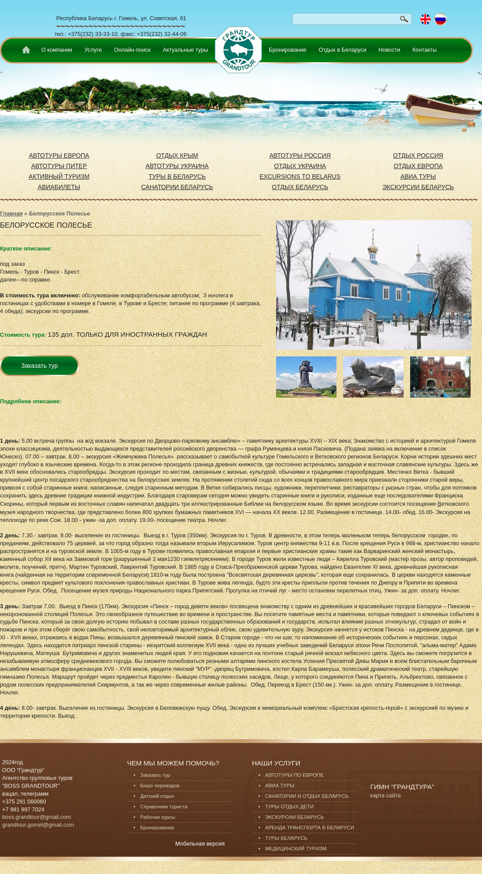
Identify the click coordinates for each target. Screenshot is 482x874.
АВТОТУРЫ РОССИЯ (300, 155)
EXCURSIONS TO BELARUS (299, 176)
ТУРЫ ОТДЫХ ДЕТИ (289, 806)
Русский (440, 19)
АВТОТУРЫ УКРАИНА (177, 165)
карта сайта (385, 795)
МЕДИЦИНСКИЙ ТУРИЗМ (295, 848)
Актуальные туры (185, 49)
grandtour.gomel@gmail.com (38, 824)
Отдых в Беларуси (342, 49)
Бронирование (287, 49)
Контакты (424, 49)
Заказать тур (39, 365)
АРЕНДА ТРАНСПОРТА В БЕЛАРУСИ (309, 827)
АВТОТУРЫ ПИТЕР (59, 165)
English (425, 19)
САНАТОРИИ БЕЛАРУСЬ (177, 186)
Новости (389, 49)
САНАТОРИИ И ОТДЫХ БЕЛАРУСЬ (307, 796)
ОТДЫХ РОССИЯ (418, 155)
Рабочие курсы (157, 817)
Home (24, 51)
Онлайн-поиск (132, 49)
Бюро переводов (159, 785)
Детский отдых (157, 796)
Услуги (93, 49)
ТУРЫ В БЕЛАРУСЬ (177, 176)
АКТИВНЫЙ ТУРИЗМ (58, 176)
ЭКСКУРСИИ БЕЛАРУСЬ (418, 186)
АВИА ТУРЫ (418, 176)
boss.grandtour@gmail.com (36, 817)
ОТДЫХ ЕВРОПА (418, 165)
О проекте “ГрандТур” (422, 868)
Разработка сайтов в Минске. (419, 860)
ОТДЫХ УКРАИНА (300, 165)
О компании (56, 49)
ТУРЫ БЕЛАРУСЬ (286, 838)
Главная (11, 213)
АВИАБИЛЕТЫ (59, 186)
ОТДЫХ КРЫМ (177, 155)
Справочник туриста (164, 806)
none (237, 45)
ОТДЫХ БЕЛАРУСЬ (300, 186)
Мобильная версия (200, 843)
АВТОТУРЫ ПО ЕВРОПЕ (294, 775)
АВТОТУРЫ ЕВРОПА (59, 155)
